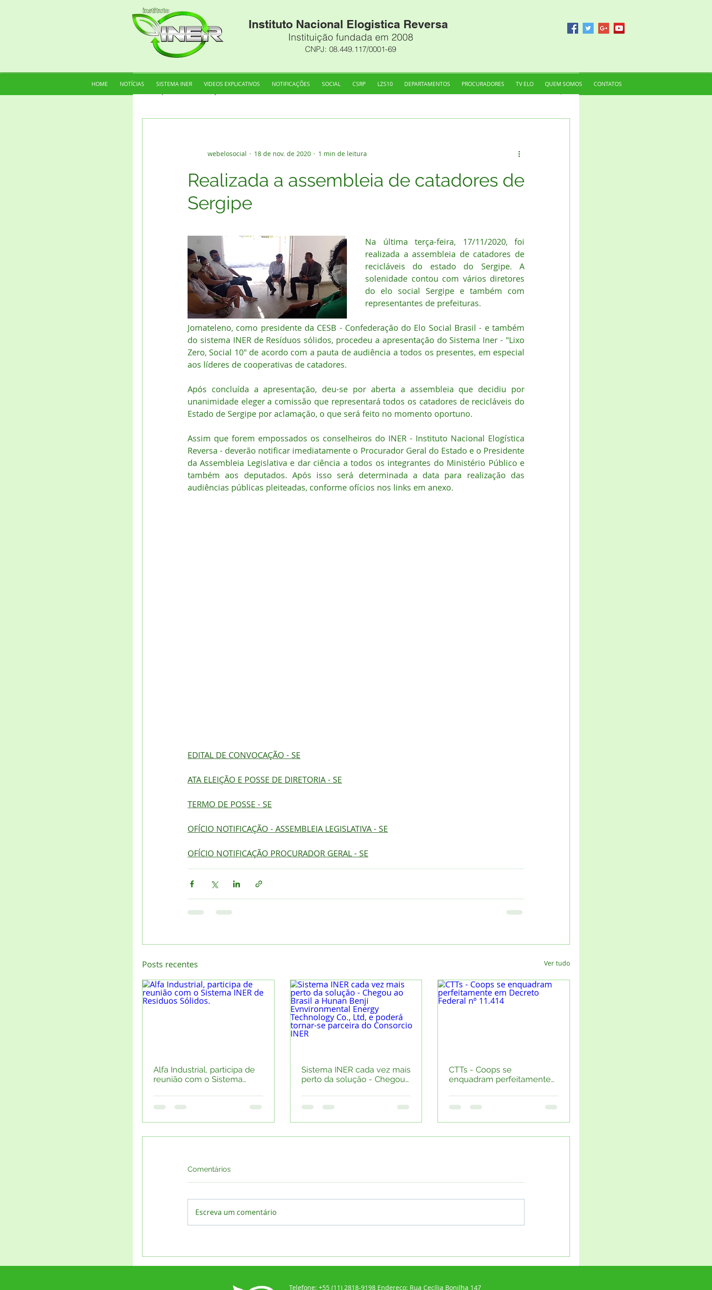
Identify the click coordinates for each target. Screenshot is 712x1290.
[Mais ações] (519, 153)
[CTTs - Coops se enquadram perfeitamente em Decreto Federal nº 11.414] (504, 1017)
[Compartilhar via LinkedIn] (236, 884)
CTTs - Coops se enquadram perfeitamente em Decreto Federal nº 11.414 (500, 1074)
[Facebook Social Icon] (572, 28)
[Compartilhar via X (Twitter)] (214, 884)
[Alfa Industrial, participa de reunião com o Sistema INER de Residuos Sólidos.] (208, 1017)
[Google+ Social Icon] (603, 28)
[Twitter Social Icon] (588, 28)
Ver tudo (557, 963)
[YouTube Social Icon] (619, 28)
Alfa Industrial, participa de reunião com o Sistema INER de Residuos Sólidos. (204, 1074)
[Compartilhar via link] (258, 884)
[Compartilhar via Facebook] (192, 884)
